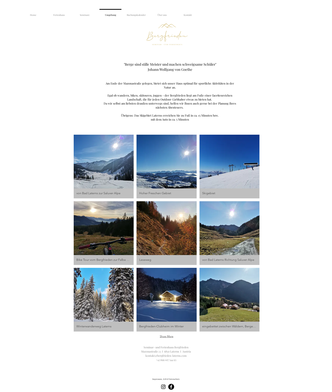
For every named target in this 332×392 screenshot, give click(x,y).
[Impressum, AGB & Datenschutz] (166, 379)
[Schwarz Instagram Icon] (163, 387)
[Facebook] (171, 387)
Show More (166, 336)
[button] (104, 166)
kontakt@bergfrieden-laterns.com (166, 355)
